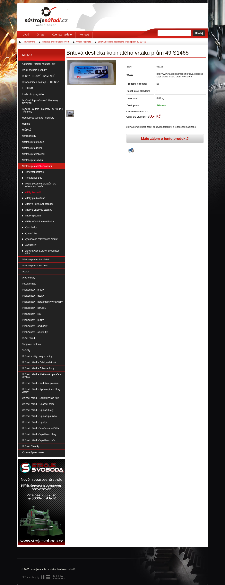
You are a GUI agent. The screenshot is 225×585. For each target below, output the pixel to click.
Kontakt (84, 34)
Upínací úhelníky (30, 446)
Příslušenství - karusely (34, 308)
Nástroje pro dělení (32, 148)
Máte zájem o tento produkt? (165, 139)
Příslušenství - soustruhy (35, 332)
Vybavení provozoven (33, 452)
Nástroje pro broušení (33, 142)
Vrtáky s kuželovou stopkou (39, 204)
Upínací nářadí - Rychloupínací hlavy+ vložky (42, 390)
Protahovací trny (33, 177)
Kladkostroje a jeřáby (33, 94)
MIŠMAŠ (26, 130)
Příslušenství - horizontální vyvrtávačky (42, 301)
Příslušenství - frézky (33, 295)
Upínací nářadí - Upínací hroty (38, 410)
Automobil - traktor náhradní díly (39, 64)
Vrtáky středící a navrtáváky (39, 221)
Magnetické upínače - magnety (38, 117)
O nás (40, 34)
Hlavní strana (29, 42)
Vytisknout (131, 150)
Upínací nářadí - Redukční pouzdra (40, 383)
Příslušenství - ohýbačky (35, 326)
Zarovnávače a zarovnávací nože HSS (42, 252)
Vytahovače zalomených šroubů (41, 239)
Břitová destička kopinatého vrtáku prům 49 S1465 (122, 42)
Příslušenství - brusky (33, 289)
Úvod (26, 34)
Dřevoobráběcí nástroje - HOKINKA (40, 82)
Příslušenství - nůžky (33, 320)
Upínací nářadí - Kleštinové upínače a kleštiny (41, 375)
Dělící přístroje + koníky (34, 70)
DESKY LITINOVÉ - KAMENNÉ (38, 76)
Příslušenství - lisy (31, 314)
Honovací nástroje (34, 172)
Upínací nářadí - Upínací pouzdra (39, 416)
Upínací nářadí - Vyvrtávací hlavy (39, 434)
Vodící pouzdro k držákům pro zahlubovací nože (40, 185)
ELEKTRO (27, 88)
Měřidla (26, 123)
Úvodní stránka (46, 16)
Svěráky (26, 350)
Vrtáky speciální (33, 215)
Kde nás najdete (62, 34)
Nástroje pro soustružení (35, 265)
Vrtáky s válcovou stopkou (38, 209)
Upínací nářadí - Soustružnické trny (40, 398)
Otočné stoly (28, 277)
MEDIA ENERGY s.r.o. (53, 577)
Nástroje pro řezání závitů (35, 259)
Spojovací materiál (31, 344)
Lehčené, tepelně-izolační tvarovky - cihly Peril (41, 101)
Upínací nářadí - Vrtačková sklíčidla (40, 428)
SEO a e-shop (29, 577)
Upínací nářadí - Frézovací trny (38, 368)
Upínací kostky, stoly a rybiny (37, 356)
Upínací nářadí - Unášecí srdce (38, 404)
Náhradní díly (29, 136)
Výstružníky (31, 233)
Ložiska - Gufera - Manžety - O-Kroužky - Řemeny (42, 110)
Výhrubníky (31, 227)
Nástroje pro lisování (32, 160)
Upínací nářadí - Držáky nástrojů (39, 362)
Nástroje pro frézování (33, 154)
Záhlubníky (31, 245)
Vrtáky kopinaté (33, 192)
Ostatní (26, 271)
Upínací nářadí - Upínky (34, 422)
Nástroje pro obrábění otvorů (37, 166)
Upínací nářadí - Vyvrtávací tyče (38, 440)
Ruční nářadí (29, 338)
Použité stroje (29, 283)
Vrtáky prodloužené (35, 198)
